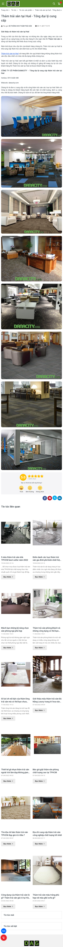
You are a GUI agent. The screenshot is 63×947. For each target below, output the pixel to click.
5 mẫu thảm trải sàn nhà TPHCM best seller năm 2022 (14, 558)
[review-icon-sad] (40, 489)
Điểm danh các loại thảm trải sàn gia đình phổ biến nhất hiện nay (47, 558)
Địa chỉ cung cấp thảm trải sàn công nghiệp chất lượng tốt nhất (47, 833)
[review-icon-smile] (30, 489)
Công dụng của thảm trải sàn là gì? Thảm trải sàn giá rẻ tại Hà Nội (15, 896)
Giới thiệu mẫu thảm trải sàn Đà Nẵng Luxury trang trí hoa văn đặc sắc (47, 700)
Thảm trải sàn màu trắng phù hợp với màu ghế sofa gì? (46, 896)
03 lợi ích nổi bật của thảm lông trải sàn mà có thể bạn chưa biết (15, 700)
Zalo (4, 931)
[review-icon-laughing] (21, 489)
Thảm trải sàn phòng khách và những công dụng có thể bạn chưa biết (46, 629)
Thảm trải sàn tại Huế (10, 54)
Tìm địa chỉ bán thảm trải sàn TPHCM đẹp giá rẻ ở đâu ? (14, 833)
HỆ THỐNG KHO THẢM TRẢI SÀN (20, 26)
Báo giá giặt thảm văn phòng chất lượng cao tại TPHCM (46, 770)
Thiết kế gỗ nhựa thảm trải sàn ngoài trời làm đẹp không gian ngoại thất (15, 771)
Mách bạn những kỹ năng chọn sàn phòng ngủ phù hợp (15, 629)
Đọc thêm (8, 577)
